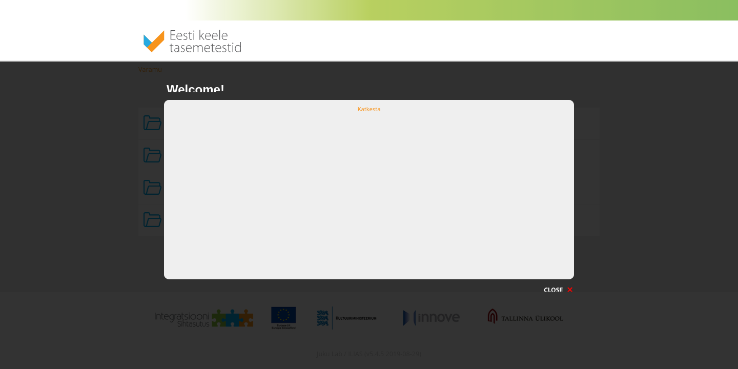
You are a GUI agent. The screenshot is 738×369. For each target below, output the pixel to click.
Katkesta (369, 109)
